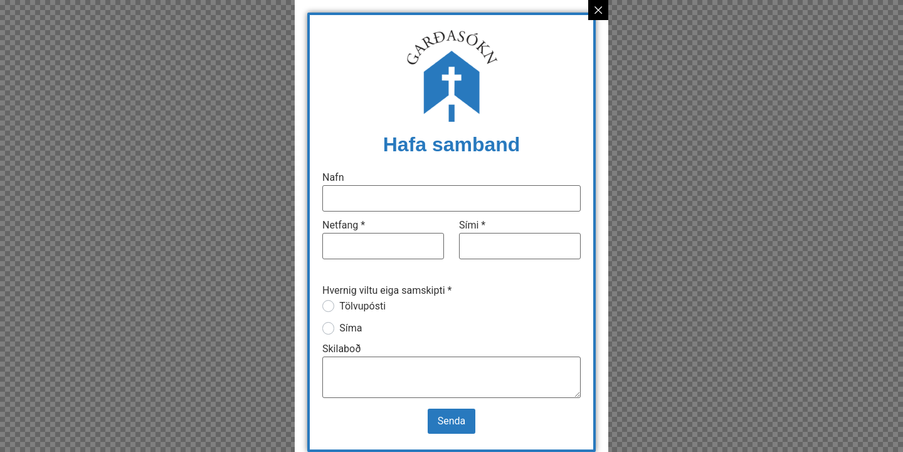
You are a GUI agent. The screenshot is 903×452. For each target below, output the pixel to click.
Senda (452, 421)
